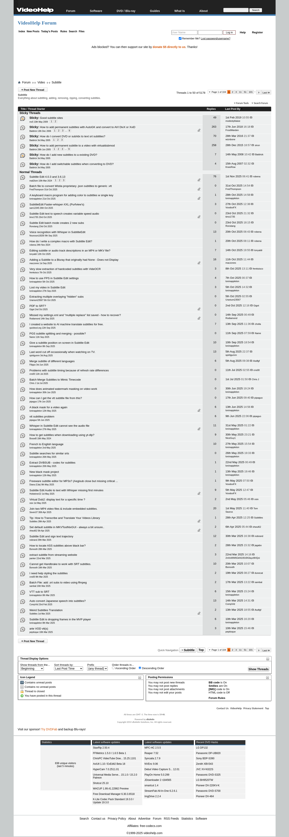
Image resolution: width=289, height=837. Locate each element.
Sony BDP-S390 (205, 758)
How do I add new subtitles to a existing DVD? (68, 154)
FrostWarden (232, 130)
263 (214, 126)
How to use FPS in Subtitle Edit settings (54, 278)
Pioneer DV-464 (205, 796)
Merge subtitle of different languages (52, 361)
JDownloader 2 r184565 (158, 780)
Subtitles (258, 517)
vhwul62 (257, 527)
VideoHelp (236, 708)
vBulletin (150, 719)
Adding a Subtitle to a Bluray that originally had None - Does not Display (74, 259)
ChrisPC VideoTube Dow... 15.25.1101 (114, 758)
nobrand (259, 536)
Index (21, 31)
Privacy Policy (117, 818)
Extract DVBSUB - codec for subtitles (52, 462)
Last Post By (234, 109)
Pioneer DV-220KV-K (208, 785)
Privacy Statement (253, 708)
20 (214, 508)
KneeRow (230, 167)
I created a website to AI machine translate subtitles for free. (67, 324)
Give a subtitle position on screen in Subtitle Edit (59, 342)
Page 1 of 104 (219, 92)
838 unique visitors (65, 763)
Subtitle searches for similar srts (49, 453)
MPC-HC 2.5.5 (153, 747)
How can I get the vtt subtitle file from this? (56, 398)
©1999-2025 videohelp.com (144, 833)
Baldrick (259, 154)
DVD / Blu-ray (126, 11)
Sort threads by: (63, 664)
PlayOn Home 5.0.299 (157, 774)
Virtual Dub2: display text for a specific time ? (57, 499)
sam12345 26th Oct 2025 (41, 208)
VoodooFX (230, 207)
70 (214, 135)
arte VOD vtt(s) (39, 628)
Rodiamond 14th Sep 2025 (42, 318)
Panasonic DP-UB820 (208, 753)
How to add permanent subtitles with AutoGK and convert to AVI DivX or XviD (87, 127)
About (203, 11)
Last (266, 92)
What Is (179, 11)
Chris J (255, 379)
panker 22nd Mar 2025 (40, 558)
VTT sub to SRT (39, 591)
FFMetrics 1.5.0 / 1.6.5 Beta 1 (109, 753)
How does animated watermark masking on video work (63, 388)
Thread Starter (36, 109)
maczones (230, 263)
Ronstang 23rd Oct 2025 (41, 226)
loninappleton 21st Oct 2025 (43, 199)
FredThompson (233, 189)
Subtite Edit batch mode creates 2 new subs (57, 222)
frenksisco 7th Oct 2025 (41, 272)
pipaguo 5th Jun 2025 (40, 420)
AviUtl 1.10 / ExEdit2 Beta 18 (109, 763)
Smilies (213, 685)
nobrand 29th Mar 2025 (40, 540)
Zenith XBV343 (204, 763)
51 (245, 92)
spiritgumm (231, 355)
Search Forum (261, 103)
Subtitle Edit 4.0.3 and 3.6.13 (47, 176)
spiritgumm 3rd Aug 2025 (41, 355)
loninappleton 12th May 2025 (43, 411)
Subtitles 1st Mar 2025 (40, 614)
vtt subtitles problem (42, 416)
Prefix (90, 664)
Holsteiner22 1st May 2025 (42, 494)
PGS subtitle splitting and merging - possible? (58, 333)
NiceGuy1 (230, 438)
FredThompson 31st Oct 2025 (43, 189)
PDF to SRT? (38, 305)
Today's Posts (49, 31)
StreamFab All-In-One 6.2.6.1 (161, 790)
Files (81, 31)
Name (258, 333)
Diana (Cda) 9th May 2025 (42, 484)
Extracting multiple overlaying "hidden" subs (57, 296)
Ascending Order (124, 668)
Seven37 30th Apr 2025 (41, 512)
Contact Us (222, 708)
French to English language (47, 444)
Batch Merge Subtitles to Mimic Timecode (55, 379)
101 (251, 92)
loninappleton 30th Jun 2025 (43, 392)
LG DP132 (202, 747)
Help (243, 32)
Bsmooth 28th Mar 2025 (41, 549)
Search (73, 31)
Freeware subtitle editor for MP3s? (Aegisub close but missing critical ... (74, 481)
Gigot (256, 305)
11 (240, 92)
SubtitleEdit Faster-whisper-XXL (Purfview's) (57, 204)
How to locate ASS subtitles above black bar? (58, 545)
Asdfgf (256, 361)
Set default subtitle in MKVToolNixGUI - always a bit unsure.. (67, 527)
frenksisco (258, 268)
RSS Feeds (171, 818)
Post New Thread (32, 89)
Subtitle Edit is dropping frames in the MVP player (60, 619)
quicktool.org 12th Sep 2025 (43, 328)
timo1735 (230, 216)
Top (201, 650)
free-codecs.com (151, 826)
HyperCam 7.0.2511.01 (106, 769)
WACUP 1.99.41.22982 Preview (111, 788)
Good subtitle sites (51, 117)
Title (23, 109)
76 (214, 176)
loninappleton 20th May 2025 (43, 466)
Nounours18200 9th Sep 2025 (43, 236)
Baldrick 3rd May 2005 (40, 140)
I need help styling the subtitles (49, 573)
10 (214, 342)
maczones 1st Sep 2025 (41, 263)
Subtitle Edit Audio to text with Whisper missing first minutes (67, 490)
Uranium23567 (233, 299)
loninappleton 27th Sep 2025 (43, 291)
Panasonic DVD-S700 (208, 790)
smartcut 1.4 (151, 785)
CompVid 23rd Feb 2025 (41, 604)
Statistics (187, 818)
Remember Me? (190, 38)
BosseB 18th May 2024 (40, 438)
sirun (257, 145)
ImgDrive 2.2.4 (153, 796)
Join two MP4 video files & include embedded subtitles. (64, 508)
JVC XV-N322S (204, 769)
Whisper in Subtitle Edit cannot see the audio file (59, 425)
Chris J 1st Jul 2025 (39, 383)
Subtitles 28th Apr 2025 (40, 521)
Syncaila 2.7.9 (152, 758)
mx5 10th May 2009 (39, 122)
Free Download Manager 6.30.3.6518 (114, 794)
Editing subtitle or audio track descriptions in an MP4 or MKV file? (70, 250)
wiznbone (230, 139)
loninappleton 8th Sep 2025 (42, 346)
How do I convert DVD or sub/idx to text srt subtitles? (72, 136)
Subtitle (57, 82)
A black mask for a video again (48, 407)
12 (214, 536)
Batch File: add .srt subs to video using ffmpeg (58, 582)
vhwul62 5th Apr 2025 (40, 531)
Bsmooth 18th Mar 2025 (41, 567)
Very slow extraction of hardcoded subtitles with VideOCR (65, 269)
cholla (258, 324)
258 (214, 145)
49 (214, 117)
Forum (70, 11)
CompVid (230, 604)
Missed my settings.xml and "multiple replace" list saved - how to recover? (75, 315)
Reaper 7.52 (151, 753)
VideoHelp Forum (37, 23)
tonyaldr (258, 250)
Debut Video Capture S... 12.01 (162, 769)
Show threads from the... (35, 664)
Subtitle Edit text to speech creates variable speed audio (64, 213)
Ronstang (230, 226)
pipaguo (258, 397)
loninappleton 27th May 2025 (43, 429)
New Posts (33, 31)
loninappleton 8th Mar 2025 (42, 595)
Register (257, 32)
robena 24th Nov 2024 (40, 245)
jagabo (258, 545)
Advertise (144, 818)
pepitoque (230, 631)
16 (214, 259)
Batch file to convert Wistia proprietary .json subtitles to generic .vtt (71, 186)
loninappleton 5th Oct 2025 (42, 282)
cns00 (257, 370)
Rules (63, 31)
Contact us (98, 818)
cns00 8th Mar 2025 (39, 577)
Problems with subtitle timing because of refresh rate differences (69, 370)
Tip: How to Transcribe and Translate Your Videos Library (65, 518)
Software (96, 11)
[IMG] (212, 689)
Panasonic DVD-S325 (208, 774)
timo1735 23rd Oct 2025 (41, 217)
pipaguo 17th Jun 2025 (40, 401)
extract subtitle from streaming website (53, 554)
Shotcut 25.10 (101, 783)
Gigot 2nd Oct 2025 (39, 309)
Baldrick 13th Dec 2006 (40, 131)
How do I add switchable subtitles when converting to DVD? (77, 164)
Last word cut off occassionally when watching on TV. (62, 352)
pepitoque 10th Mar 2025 (41, 632)
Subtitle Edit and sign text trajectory (51, 536)
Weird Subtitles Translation (46, 610)
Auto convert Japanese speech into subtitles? (58, 600)
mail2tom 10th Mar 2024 (41, 181)
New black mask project (44, 471)
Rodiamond (231, 318)
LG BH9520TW (204, 780)
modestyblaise (232, 121)
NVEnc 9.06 (151, 763)
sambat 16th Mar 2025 (40, 586)
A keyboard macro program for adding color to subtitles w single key (71, 195)
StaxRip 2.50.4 (101, 747)
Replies (211, 109)
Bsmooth (230, 567)
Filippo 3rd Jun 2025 (39, 365)
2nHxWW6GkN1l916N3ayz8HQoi (242, 558)
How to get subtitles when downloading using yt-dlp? (62, 435)
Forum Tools (242, 103)
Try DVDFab (49, 729)
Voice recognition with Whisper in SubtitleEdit (58, 232)
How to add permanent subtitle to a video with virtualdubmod (77, 145)
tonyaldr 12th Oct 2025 (40, 254)
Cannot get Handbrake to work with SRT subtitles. (60, 564)
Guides (155, 11)
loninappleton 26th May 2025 (43, 457)
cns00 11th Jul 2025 (39, 374)
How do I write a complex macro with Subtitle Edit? (61, 241)
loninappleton (232, 198)
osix (256, 499)
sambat (258, 582)
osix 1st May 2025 (38, 503)
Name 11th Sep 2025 (39, 337)
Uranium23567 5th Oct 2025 (43, 300)
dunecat (259, 573)
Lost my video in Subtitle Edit (47, 287)
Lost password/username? (215, 38)
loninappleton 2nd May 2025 (43, 448)
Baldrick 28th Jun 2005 (40, 149)
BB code (214, 682)
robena (256, 176)
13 (214, 231)
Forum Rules (217, 698)
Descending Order (151, 668)
